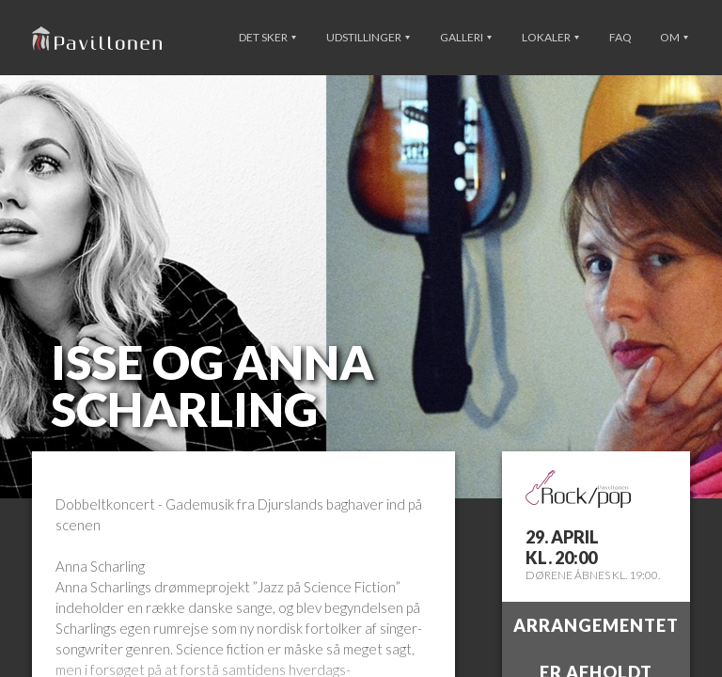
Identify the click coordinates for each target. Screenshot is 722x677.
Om (674, 37)
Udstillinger (368, 37)
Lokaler (550, 37)
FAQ (620, 37)
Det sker (267, 37)
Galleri (466, 37)
